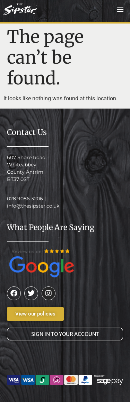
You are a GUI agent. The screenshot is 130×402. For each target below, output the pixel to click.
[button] (120, 9)
